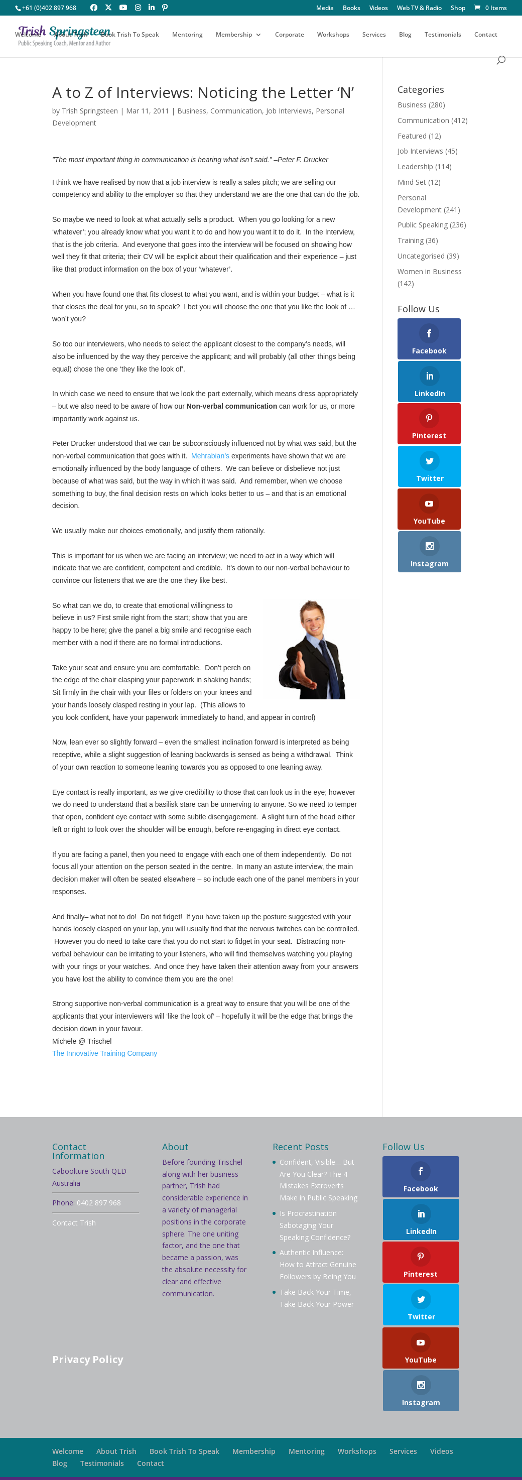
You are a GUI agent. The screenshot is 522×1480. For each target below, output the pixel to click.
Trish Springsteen (90, 110)
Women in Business (430, 271)
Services (374, 36)
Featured (412, 136)
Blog (405, 36)
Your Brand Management (325, 1466)
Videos (378, 8)
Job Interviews (289, 110)
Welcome (28, 36)
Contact (485, 36)
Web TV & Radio (419, 8)
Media (325, 8)
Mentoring (187, 36)
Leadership (415, 166)
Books (351, 8)
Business (191, 110)
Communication (236, 110)
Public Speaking (423, 224)
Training (411, 240)
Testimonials (443, 36)
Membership (234, 36)
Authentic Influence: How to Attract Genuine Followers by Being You (318, 1264)
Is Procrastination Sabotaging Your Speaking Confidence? (315, 1225)
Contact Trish (74, 1222)
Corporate (289, 36)
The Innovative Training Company (104, 1053)
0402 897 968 (99, 1202)
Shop (458, 8)
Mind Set (412, 182)
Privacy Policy (87, 1359)
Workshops (333, 36)
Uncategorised (421, 256)
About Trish (71, 36)
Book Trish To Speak (130, 36)
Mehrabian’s (210, 456)
